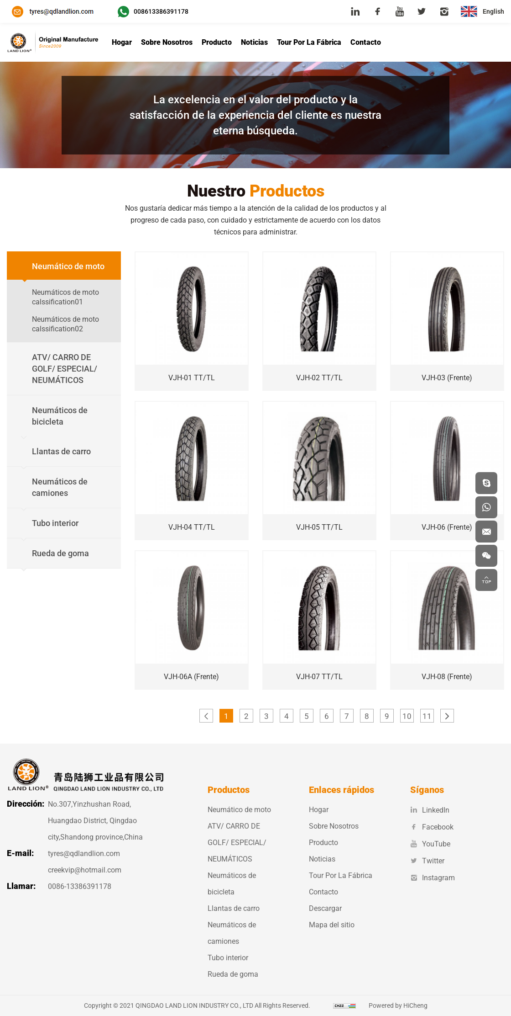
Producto (217, 42)
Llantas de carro (234, 908)
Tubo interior (228, 957)
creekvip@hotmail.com (84, 870)
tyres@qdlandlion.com (84, 853)
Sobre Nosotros (167, 42)
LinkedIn (429, 810)
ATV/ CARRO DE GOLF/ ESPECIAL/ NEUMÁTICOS (237, 842)
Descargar (325, 908)
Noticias (254, 42)
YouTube (430, 844)
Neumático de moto (239, 809)
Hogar (122, 42)
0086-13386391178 (79, 886)
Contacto (365, 42)
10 (407, 716)
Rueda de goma (233, 974)
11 (427, 716)
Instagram (432, 877)
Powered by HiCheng (398, 1005)
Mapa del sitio (332, 924)
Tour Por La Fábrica (309, 42)
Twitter (427, 860)
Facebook (432, 827)
